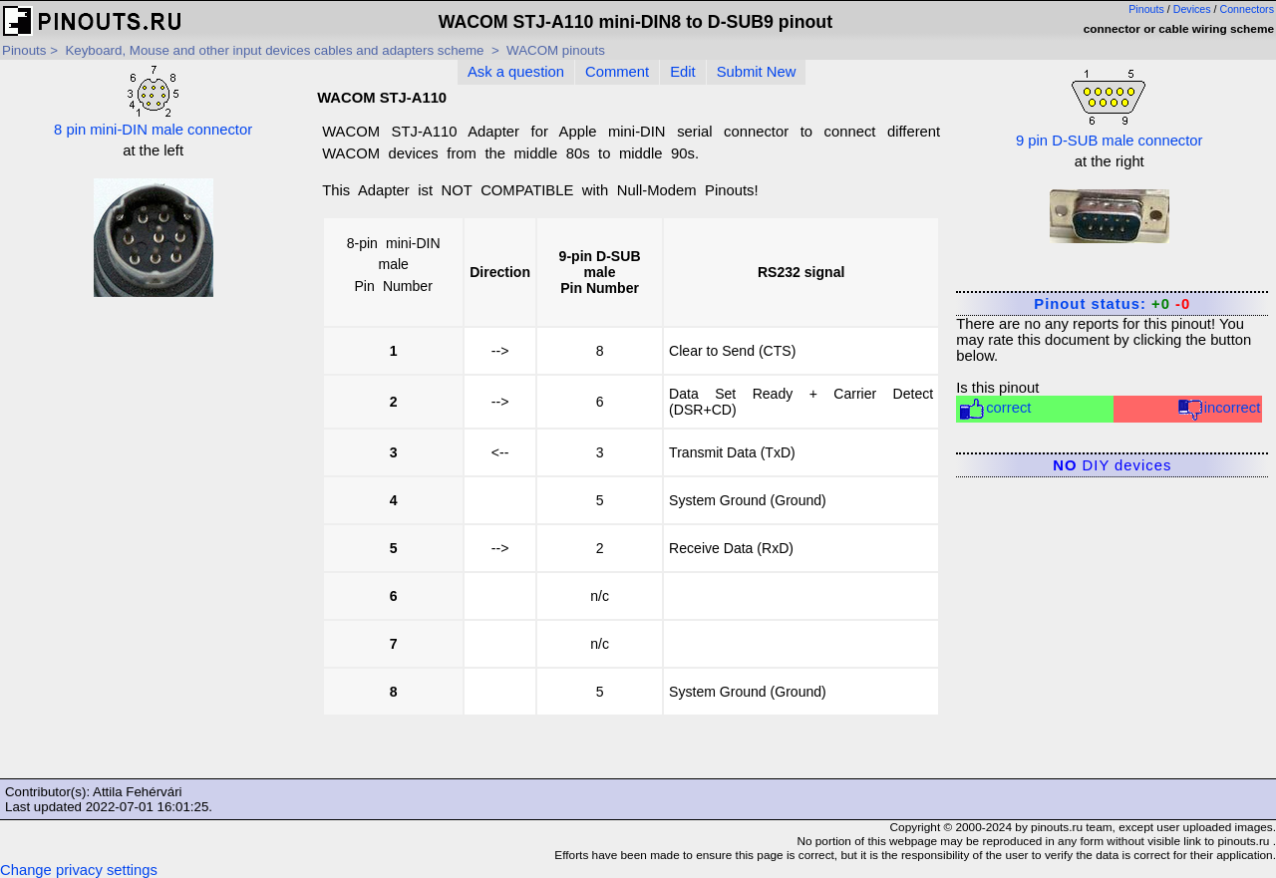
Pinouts (1146, 9)
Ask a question (516, 72)
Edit (683, 72)
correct (994, 409)
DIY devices (1112, 465)
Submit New (757, 72)
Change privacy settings (79, 870)
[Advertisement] (153, 439)
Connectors (1247, 9)
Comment (617, 72)
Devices (1192, 9)
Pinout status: (1112, 304)
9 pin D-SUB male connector (1109, 106)
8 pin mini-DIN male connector (153, 101)
